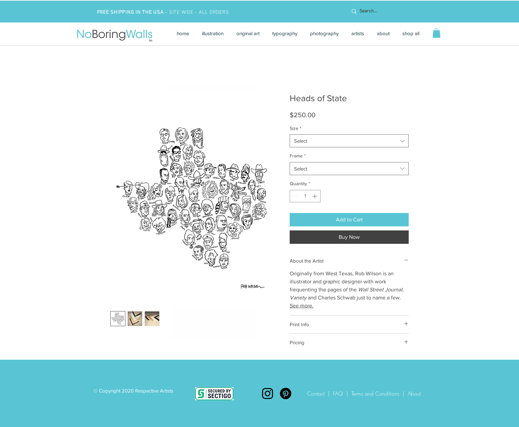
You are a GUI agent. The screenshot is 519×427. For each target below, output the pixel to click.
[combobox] (349, 140)
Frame (298, 155)
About (414, 393)
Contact (317, 393)
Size (295, 128)
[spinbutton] (305, 196)
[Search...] (391, 11)
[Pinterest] (285, 393)
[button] (212, 33)
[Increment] (315, 196)
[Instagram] (267, 393)
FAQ (338, 393)
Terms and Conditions (375, 393)
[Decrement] (295, 196)
